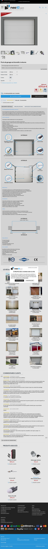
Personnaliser (29, 280)
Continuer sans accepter (32, 267)
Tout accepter (19, 280)
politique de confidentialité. (22, 277)
